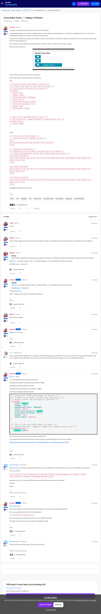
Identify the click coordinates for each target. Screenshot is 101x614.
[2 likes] (17, 531)
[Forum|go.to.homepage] (11, 4)
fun (30, 199)
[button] (2, 4)
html (11, 199)
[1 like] (16, 269)
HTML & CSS (27, 10)
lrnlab (11, 223)
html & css (37, 199)
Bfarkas (11, 238)
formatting (59, 199)
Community (6, 10)
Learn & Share (16, 10)
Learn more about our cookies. (86, 600)
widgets (24, 199)
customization (79, 199)
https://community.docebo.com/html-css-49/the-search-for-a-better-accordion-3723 (39, 442)
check (11, 353)
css (17, 199)
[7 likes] (18, 205)
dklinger (12, 253)
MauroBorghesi (14, 465)
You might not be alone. (14, 588)
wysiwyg (68, 199)
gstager (12, 27)
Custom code (48, 199)
